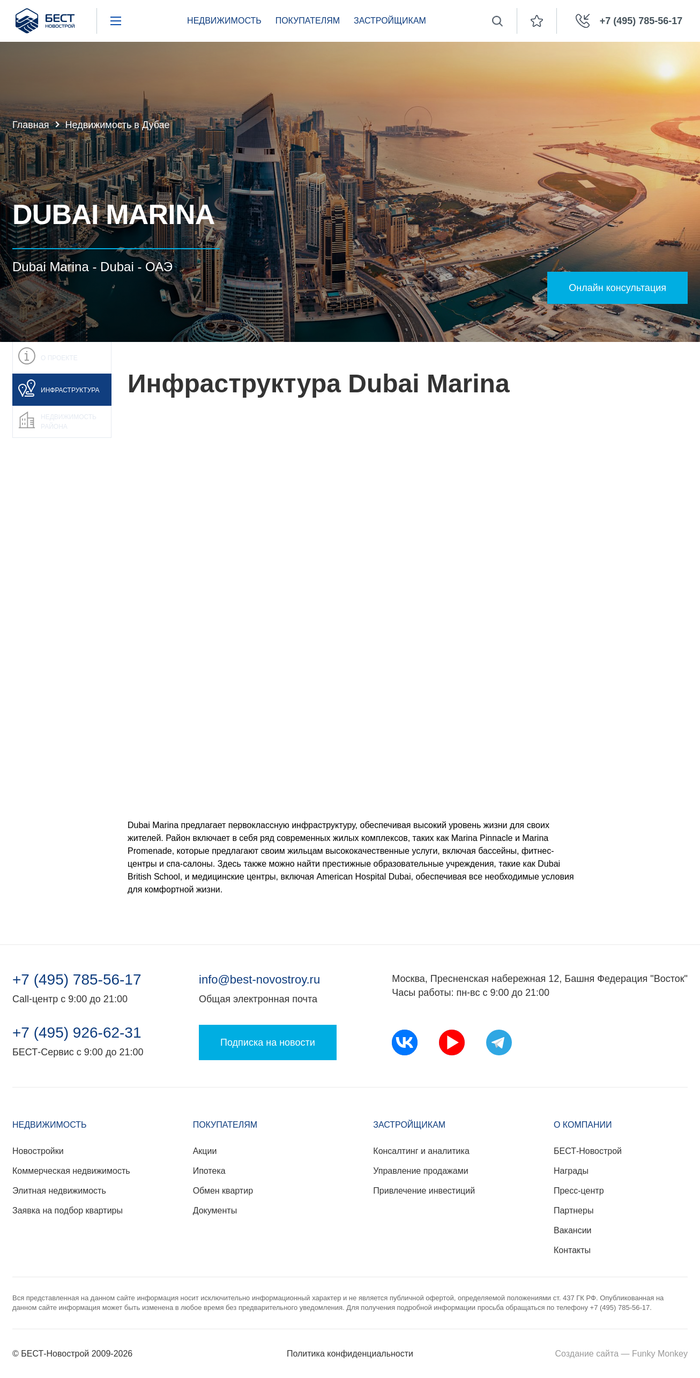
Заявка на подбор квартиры (67, 1210)
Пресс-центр (579, 1190)
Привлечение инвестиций (424, 1190)
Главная (30, 125)
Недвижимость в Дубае (117, 125)
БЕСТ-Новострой (588, 1151)
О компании (583, 1124)
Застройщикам (390, 20)
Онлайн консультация (617, 287)
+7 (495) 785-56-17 (77, 980)
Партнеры (573, 1210)
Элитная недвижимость (59, 1190)
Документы (215, 1210)
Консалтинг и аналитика (421, 1151)
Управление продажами (420, 1170)
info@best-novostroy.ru (259, 979)
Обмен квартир (223, 1190)
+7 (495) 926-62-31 (77, 1033)
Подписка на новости (267, 1042)
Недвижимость (224, 20)
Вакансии (573, 1230)
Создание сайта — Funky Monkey (621, 1353)
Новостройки (38, 1151)
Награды (571, 1170)
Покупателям (307, 20)
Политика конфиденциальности (350, 1353)
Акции (205, 1151)
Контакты (572, 1250)
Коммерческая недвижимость (71, 1170)
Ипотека (209, 1170)
